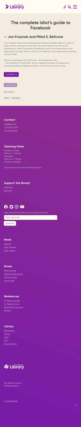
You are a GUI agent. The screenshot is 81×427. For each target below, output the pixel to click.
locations (38, 167)
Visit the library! (10, 131)
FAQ (5, 341)
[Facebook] (6, 207)
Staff (6, 337)
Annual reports (10, 344)
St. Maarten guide (12, 301)
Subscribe (10, 223)
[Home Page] (14, 367)
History (7, 334)
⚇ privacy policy (11, 401)
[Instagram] (17, 207)
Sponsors (8, 191)
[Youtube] (22, 207)
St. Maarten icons (11, 304)
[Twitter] (11, 207)
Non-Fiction (9, 92)
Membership (9, 331)
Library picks (9, 281)
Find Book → (11, 74)
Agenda (7, 244)
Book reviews (9, 251)
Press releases (10, 247)
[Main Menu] (75, 7)
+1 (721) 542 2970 (11, 127)
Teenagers (16, 98)
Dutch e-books (10, 277)
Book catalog (10, 271)
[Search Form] (69, 7)
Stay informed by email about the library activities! (26, 213)
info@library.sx (10, 124)
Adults (6, 98)
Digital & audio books (13, 274)
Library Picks (10, 85)
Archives (7, 311)
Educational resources (13, 307)
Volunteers (8, 187)
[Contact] (63, 7)
